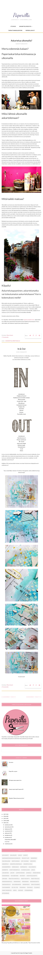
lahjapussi (5, 872)
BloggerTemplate (28, 953)
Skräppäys (34, 858)
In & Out (21, 349)
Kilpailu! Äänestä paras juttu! (16, 798)
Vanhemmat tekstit (33, 696)
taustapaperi (6, 887)
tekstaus (29, 887)
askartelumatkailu (12, 341)
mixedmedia (5, 875)
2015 (4, 818)
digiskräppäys (6, 867)
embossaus (15, 867)
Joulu (20, 855)
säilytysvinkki (35, 884)
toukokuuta (8, 843)
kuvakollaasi (25, 869)
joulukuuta (7, 824)
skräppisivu (26, 884)
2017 (4, 814)
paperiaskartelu (7, 881)
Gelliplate (13, 855)
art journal (25, 861)
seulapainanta (16, 884)
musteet (22, 875)
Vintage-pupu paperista (15, 780)
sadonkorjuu (6, 884)
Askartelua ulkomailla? (21, 40)
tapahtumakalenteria (29, 319)
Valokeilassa (6, 861)
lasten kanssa (20, 872)
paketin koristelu (14, 878)
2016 (4, 816)
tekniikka (22, 887)
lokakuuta (7, 829)
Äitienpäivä (5, 893)
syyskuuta (7, 831)
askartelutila (28, 864)
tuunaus (36, 887)
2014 (4, 820)
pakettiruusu (35, 878)
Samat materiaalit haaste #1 (16, 789)
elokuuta (7, 833)
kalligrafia (32, 867)
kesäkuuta (7, 837)
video (15, 890)
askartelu (5, 864)
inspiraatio (23, 867)
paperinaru (17, 881)
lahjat (12, 872)
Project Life (25, 858)
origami (4, 878)
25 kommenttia (5, 687)
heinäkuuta (8, 835)
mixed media (36, 872)
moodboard (14, 875)
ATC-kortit (5, 855)
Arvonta (11, 762)
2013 (4, 822)
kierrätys (5, 869)
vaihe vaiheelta (6, 890)
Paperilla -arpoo (13, 771)
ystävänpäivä (28, 890)
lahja (33, 869)
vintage (20, 890)
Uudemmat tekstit (9, 696)
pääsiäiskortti (34, 881)
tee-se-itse (15, 887)
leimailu (28, 872)
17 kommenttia (5, 337)
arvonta (33, 861)
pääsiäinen (25, 881)
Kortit (25, 855)
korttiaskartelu (15, 869)
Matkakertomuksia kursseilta (11, 858)
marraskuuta (8, 827)
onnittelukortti (32, 875)
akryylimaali (16, 861)
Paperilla (21, 15)
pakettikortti (25, 878)
